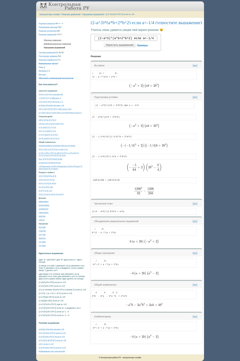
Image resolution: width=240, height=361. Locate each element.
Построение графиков (48, 56)
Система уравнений (47, 52)
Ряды (41, 67)
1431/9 (41, 220)
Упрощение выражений (93, 14)
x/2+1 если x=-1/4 (46, 344)
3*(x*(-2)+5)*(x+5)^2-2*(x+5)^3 (51, 194)
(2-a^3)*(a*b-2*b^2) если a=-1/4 (52, 337)
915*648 (42, 227)
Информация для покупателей (52, 351)
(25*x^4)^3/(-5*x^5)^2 (47, 120)
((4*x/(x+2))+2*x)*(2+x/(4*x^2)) (51, 124)
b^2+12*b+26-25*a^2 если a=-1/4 (52, 340)
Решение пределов (47, 23)
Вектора (42, 74)
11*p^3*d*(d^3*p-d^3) (47, 176)
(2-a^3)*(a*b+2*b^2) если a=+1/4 (52, 348)
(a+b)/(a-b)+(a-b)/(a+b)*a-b (50, 163)
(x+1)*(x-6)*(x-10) (46, 187)
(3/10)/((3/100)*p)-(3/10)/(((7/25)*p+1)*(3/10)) (57, 146)
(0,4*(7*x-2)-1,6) (45, 191)
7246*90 (42, 231)
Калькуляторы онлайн (50, 14)
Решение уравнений (71, 14)
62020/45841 (44, 205)
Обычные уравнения (52, 40)
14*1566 (42, 242)
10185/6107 (43, 209)
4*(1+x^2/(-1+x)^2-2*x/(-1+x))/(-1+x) (53, 149)
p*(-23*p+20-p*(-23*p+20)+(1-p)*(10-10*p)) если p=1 (60, 113)
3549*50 (42, 238)
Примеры (142, 45)
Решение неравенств (48, 60)
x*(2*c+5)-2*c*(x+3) (47, 180)
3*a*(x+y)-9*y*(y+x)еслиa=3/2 (51, 94)
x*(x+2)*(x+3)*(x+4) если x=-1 (51, 102)
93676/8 (42, 216)
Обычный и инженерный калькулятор (56, 78)
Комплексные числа (48, 63)
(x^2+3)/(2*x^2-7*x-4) (47, 127)
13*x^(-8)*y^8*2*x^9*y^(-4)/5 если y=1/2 (55, 109)
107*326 (42, 235)
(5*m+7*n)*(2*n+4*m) (47, 183)
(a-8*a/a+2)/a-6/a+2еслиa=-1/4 (51, 105)
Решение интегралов (48, 31)
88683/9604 (43, 202)
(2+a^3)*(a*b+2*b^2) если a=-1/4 (52, 333)
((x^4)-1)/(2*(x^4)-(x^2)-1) (49, 138)
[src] (195, 65)
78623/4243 (43, 213)
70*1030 (42, 246)
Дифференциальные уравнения (57, 44)
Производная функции (48, 27)
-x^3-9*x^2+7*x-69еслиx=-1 (50, 98)
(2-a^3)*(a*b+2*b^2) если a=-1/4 (120, 14)
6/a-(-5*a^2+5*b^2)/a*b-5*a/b (50, 159)
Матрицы (43, 71)
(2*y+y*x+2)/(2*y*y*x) (47, 131)
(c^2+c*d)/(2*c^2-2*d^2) (48, 135)
